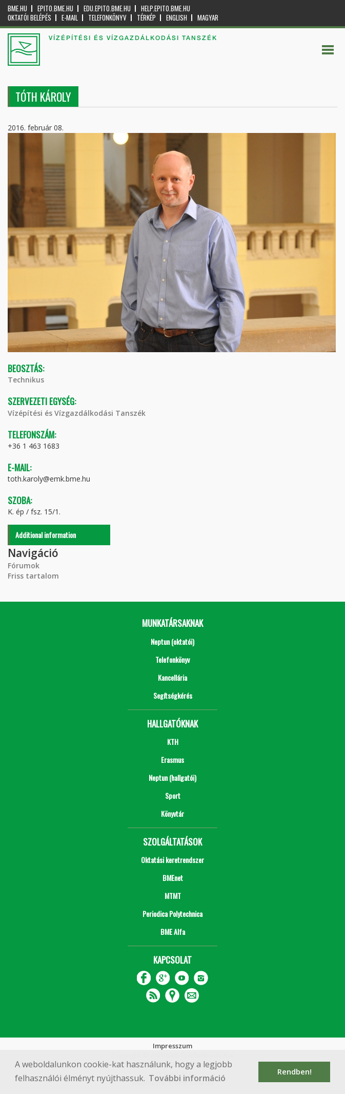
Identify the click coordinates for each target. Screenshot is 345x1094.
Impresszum (172, 1045)
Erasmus (172, 759)
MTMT (173, 895)
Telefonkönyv (107, 17)
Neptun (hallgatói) (172, 777)
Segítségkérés (172, 695)
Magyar (207, 17)
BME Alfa (172, 931)
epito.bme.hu (55, 8)
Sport (172, 795)
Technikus (26, 380)
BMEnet (173, 877)
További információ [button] (187, 1078)
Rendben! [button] (294, 1072)
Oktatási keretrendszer (172, 859)
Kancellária (172, 677)
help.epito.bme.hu (165, 8)
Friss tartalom (33, 576)
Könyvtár (172, 813)
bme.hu (17, 8)
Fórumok (23, 565)
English (176, 17)
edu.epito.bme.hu (107, 8)
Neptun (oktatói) (172, 641)
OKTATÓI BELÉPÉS (29, 17)
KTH (172, 741)
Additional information (45, 534)
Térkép (146, 17)
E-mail (70, 17)
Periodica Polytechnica (172, 913)
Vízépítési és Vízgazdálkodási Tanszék (77, 413)
